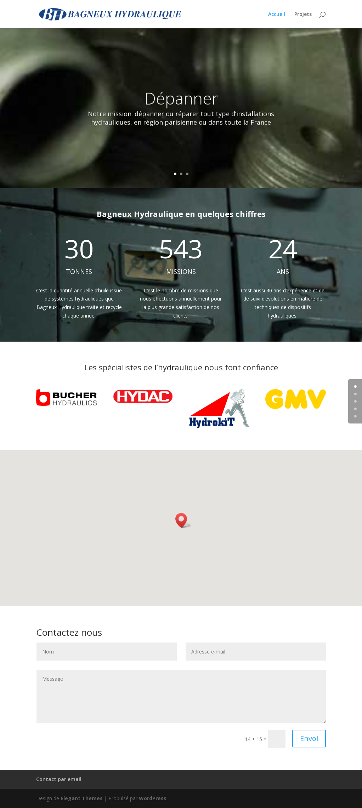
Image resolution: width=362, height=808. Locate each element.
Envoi (309, 738)
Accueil (276, 14)
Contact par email (58, 779)
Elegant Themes (82, 798)
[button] (183, 520)
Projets (303, 14)
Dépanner (181, 105)
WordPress (152, 798)
